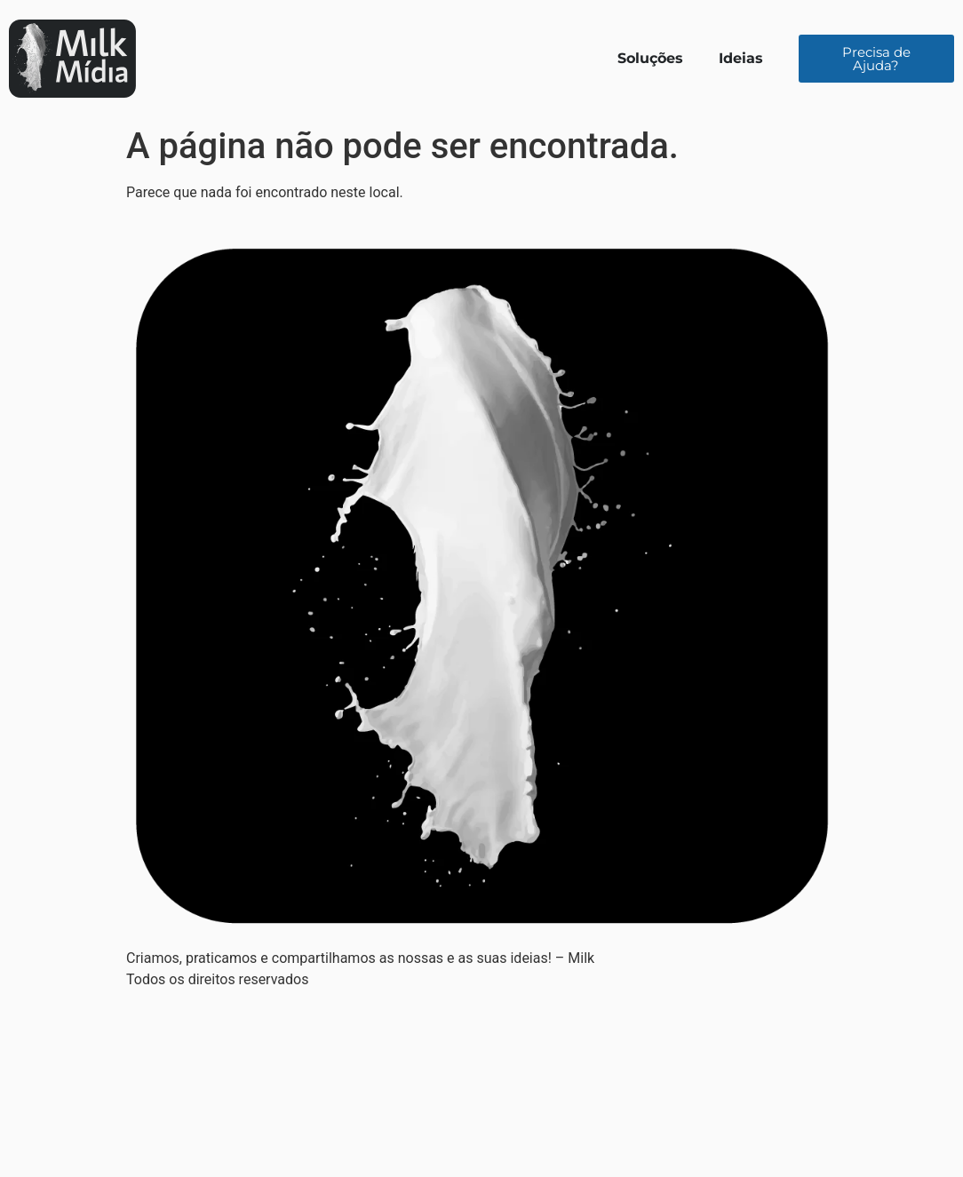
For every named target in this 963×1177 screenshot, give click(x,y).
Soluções (650, 58)
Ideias (741, 58)
